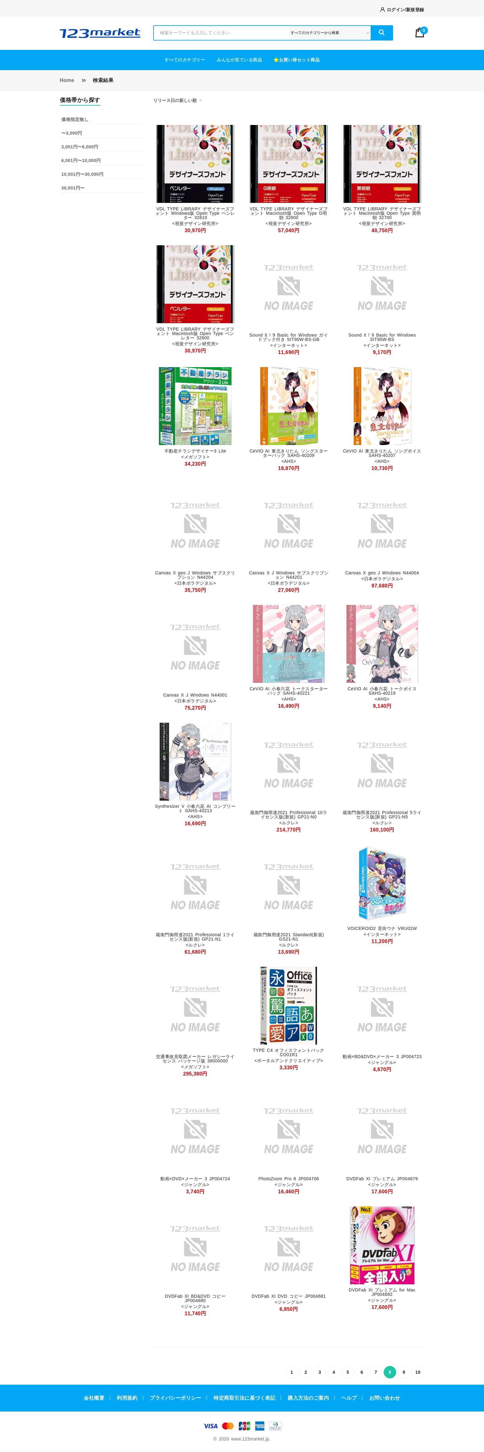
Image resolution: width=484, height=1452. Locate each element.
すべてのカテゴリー (184, 59)
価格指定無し (74, 119)
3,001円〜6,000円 (79, 147)
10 (418, 1372)
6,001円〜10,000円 (81, 160)
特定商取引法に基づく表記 (244, 1398)
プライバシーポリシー (175, 1398)
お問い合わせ (384, 1398)
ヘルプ (349, 1398)
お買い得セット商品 (297, 59)
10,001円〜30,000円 (82, 174)
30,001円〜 (73, 188)
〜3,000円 (71, 133)
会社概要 (94, 1398)
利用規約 (127, 1398)
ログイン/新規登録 (402, 9)
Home (67, 80)
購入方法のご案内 (308, 1398)
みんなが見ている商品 (239, 59)
